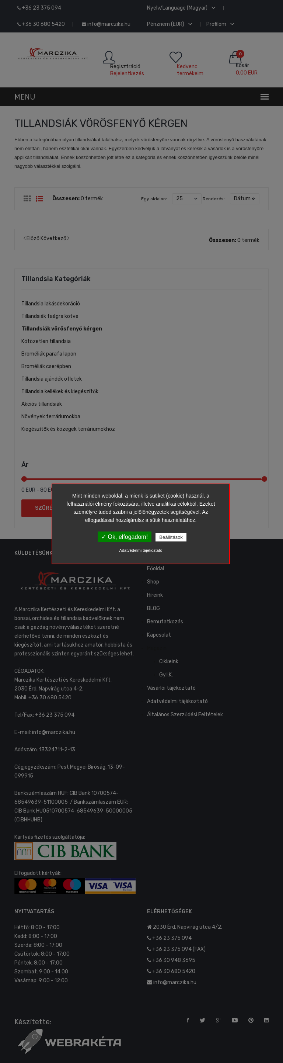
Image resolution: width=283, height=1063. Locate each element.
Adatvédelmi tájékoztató (141, 550)
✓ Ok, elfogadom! (124, 537)
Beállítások (171, 537)
